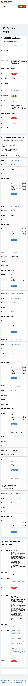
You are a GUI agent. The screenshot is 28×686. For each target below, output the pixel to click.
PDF (14, 73)
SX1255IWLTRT (15, 160)
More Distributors (16, 478)
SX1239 (19, 638)
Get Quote (14, 470)
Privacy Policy (19, 680)
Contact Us (15, 684)
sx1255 (13, 646)
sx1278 (13, 655)
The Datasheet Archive (6, 2)
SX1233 (13, 638)
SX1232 (19, 635)
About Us (21, 684)
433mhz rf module (16, 643)
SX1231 (13, 635)
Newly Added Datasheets (7, 680)
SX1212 (18, 633)
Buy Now (14, 239)
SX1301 (13, 565)
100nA (13, 581)
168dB (19, 578)
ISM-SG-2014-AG (20, 581)
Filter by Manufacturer (8, 41)
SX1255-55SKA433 (16, 498)
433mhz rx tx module (17, 648)
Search (22, 6)
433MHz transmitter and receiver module (18, 652)
